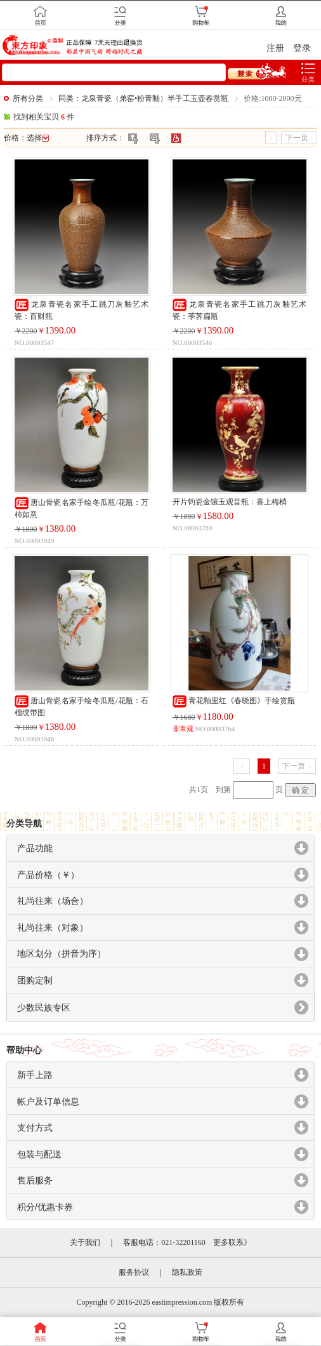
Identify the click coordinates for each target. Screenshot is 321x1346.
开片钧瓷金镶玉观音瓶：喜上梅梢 (230, 501)
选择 (38, 137)
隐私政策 (187, 1272)
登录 (302, 48)
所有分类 (28, 98)
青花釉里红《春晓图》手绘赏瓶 (234, 700)
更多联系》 (232, 1242)
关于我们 (85, 1242)
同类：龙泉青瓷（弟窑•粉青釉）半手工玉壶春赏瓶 (143, 98)
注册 (275, 48)
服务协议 (134, 1272)
